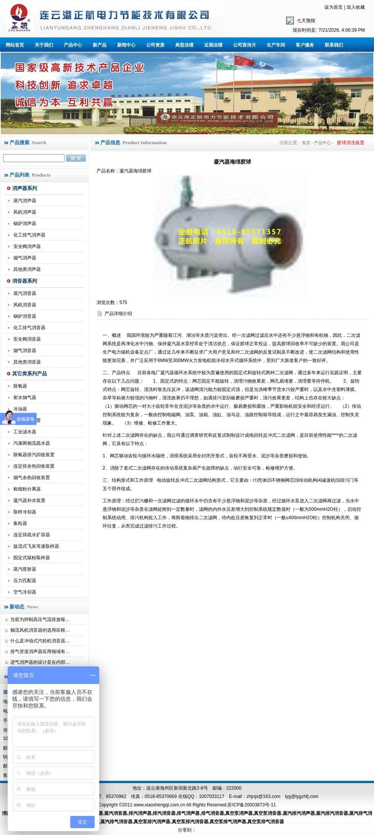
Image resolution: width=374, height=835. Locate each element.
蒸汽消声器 (24, 200)
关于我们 (44, 45)
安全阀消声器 (27, 246)
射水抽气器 (24, 397)
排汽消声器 (140, 813)
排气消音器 (212, 813)
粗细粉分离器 (27, 489)
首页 (306, 142)
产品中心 (73, 45)
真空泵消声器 (239, 813)
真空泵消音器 (267, 813)
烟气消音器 (24, 350)
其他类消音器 (27, 362)
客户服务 (305, 45)
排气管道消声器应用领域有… (40, 651)
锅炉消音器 (24, 316)
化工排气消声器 (29, 235)
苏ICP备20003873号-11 (251, 805)
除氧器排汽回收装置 (34, 454)
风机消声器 (24, 212)
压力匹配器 (24, 580)
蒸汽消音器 (24, 293)
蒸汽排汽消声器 (299, 813)
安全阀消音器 (27, 339)
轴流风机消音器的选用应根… (40, 630)
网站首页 (15, 45)
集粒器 (20, 523)
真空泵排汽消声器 (152, 821)
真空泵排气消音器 (265, 821)
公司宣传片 (244, 45)
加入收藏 (356, 7)
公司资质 (155, 45)
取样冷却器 (24, 512)
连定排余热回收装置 (34, 466)
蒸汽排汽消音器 (332, 813)
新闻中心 (126, 45)
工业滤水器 (24, 431)
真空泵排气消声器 (228, 821)
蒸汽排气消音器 (116, 821)
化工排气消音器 (29, 327)
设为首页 (333, 7)
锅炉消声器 (24, 223)
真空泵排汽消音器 (190, 821)
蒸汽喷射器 (24, 569)
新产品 (99, 45)
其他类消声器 (27, 269)
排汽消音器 (164, 813)
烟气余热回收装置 (31, 477)
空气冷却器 (24, 592)
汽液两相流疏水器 (31, 443)
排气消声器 (188, 813)
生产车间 (276, 45)
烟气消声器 (24, 258)
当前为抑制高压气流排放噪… (40, 619)
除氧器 (20, 386)
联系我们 (334, 45)
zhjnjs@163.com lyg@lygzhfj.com (282, 796)
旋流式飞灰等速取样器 (36, 546)
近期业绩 (213, 45)
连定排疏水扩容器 (31, 534)
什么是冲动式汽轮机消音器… (40, 641)
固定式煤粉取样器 (31, 557)
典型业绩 (184, 45)
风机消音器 (24, 304)
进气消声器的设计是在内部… (40, 662)
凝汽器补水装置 (29, 500)
